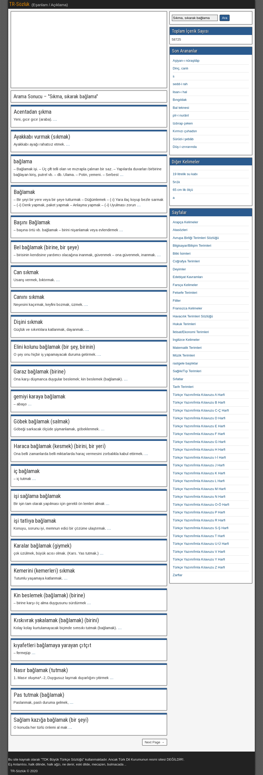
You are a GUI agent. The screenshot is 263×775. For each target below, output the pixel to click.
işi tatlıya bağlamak (35, 521)
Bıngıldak (180, 100)
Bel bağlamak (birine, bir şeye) (46, 247)
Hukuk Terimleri (184, 324)
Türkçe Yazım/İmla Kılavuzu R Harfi (199, 520)
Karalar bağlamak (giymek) (42, 545)
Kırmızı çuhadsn (185, 131)
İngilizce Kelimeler (186, 340)
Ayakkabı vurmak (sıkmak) (42, 136)
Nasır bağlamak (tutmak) (41, 670)
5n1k (176, 182)
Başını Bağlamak (32, 222)
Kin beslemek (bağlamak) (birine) (49, 595)
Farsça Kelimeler (185, 285)
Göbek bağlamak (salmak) (42, 421)
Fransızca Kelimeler (187, 308)
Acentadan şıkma (32, 112)
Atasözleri (180, 230)
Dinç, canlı (181, 68)
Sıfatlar (178, 379)
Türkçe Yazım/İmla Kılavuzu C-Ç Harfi (201, 410)
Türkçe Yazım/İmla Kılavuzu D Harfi (199, 418)
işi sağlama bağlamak (37, 496)
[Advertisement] (89, 50)
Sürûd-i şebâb (183, 139)
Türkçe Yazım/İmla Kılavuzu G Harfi (199, 442)
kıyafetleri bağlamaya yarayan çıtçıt (52, 645)
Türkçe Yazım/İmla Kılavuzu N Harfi (199, 496)
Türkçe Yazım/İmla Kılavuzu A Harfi (199, 395)
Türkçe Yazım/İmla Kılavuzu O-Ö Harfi (201, 504)
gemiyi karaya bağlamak (39, 396)
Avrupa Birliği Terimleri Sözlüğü (196, 238)
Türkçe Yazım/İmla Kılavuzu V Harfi (199, 552)
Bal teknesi (181, 108)
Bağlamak (24, 192)
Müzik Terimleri (184, 355)
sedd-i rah (180, 84)
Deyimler (179, 269)
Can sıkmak (26, 272)
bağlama (23, 161)
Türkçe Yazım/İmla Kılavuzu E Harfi (199, 426)
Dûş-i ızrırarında (185, 147)
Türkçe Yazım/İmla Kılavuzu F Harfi (199, 434)
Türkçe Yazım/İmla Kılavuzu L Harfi (199, 481)
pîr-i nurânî (181, 115)
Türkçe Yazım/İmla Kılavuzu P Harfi (199, 512)
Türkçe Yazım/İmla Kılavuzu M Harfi (199, 489)
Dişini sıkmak (28, 322)
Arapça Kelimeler (185, 222)
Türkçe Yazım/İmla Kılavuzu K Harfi (199, 473)
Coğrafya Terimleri (186, 261)
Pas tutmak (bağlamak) (39, 695)
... (55, 119)
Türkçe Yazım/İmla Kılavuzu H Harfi (199, 449)
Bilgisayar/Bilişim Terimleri (192, 245)
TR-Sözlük (19, 4)
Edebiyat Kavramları (188, 277)
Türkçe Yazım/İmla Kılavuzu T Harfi (199, 536)
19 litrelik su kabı (185, 174)
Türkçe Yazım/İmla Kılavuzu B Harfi (199, 402)
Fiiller (177, 300)
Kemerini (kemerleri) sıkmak (44, 570)
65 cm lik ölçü (183, 190)
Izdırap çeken (183, 123)
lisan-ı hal (180, 92)
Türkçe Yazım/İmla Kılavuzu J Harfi (199, 465)
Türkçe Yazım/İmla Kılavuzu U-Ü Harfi (201, 544)
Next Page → (154, 742)
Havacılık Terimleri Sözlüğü (193, 316)
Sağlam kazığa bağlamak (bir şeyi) (51, 720)
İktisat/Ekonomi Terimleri (191, 332)
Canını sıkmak (29, 297)
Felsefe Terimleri (185, 293)
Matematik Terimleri (187, 348)
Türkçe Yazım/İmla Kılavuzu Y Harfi (199, 559)
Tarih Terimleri (183, 387)
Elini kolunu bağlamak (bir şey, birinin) (54, 347)
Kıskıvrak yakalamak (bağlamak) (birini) (56, 620)
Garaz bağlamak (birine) (39, 371)
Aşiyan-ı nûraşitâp (186, 61)
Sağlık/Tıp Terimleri (187, 371)
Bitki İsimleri (182, 253)
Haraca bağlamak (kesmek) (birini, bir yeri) (60, 446)
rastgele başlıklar (185, 363)
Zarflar (178, 575)
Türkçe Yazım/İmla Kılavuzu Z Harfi (199, 567)
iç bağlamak (27, 471)
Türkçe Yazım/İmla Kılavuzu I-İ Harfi (199, 457)
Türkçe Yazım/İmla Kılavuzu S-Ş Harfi (201, 528)
